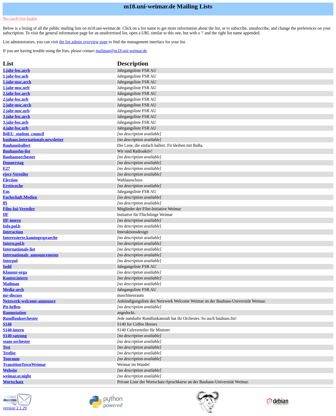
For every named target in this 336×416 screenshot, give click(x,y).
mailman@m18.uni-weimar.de (121, 50)
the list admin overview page (83, 42)
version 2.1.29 (17, 406)
